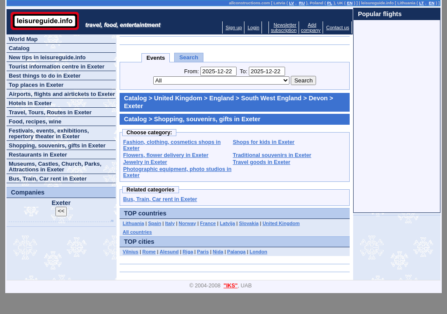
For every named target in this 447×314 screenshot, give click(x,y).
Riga (187, 251)
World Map (23, 39)
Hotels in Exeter (30, 103)
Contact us (337, 27)
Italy (170, 223)
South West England (271, 98)
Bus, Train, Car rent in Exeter (160, 199)
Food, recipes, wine (35, 121)
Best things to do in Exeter (45, 75)
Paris (203, 251)
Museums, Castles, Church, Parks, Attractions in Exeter (55, 166)
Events (155, 58)
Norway (187, 223)
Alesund (169, 251)
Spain (154, 223)
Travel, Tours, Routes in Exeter (50, 112)
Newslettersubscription (283, 27)
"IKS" (230, 286)
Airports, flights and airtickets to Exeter (62, 94)
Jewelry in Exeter (145, 162)
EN (350, 3)
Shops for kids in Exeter (263, 142)
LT (421, 3)
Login (253, 27)
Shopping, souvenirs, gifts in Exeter (57, 145)
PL (329, 3)
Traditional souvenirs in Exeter (272, 155)
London (259, 251)
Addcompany (310, 27)
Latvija (227, 223)
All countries (137, 232)
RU (302, 3)
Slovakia (249, 223)
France (208, 223)
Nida (218, 251)
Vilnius (130, 251)
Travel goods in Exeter (261, 162)
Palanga (236, 251)
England (221, 98)
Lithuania (133, 223)
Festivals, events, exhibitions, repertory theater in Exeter (49, 133)
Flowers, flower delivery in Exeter (166, 155)
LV (291, 3)
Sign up (234, 27)
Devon (318, 98)
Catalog (135, 98)
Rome (149, 251)
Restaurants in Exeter (38, 154)
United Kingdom (178, 98)
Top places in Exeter (36, 85)
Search (188, 57)
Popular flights (380, 13)
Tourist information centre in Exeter (56, 66)
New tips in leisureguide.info (47, 57)
